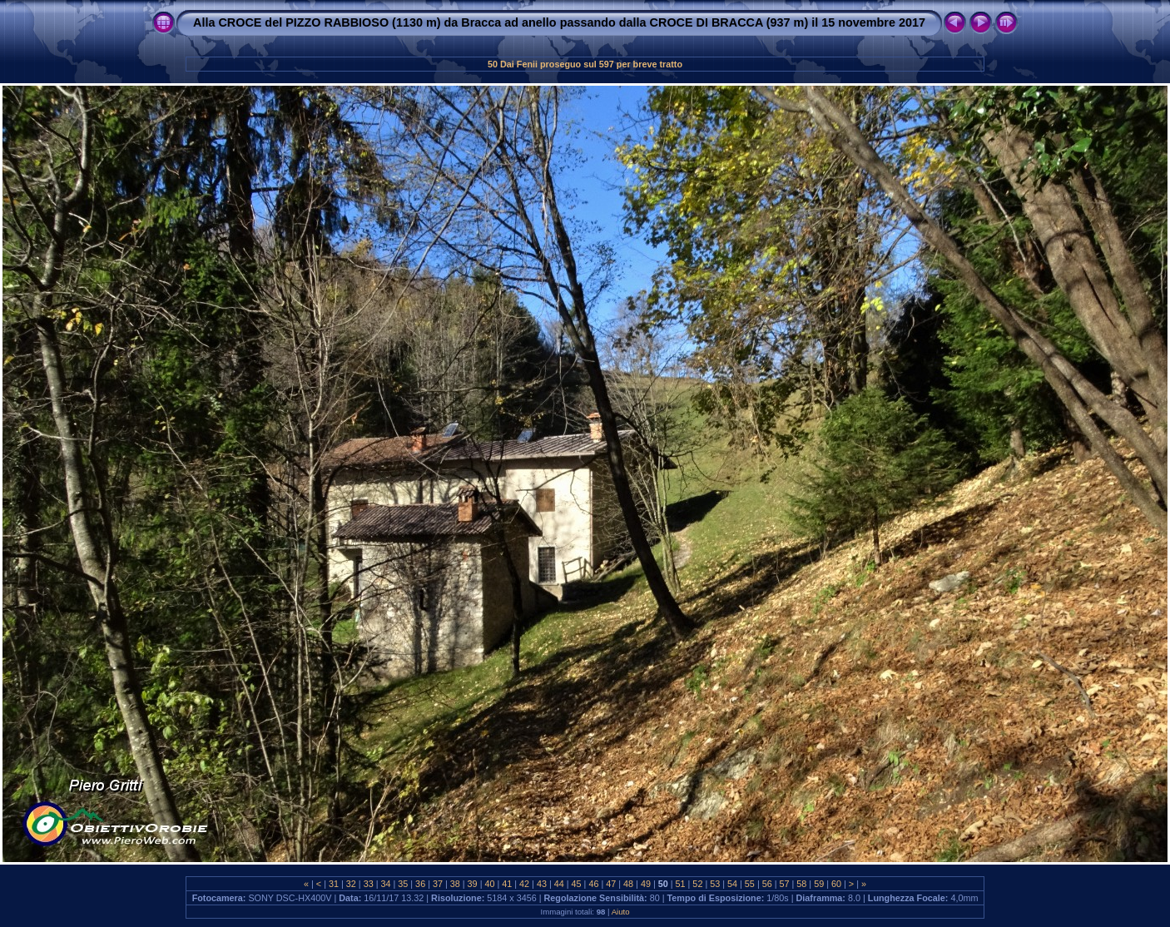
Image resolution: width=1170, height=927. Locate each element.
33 (368, 884)
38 (455, 884)
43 (541, 884)
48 (628, 884)
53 (714, 884)
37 (437, 884)
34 (385, 884)
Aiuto (621, 911)
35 (402, 884)
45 (576, 884)
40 (489, 884)
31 (333, 884)
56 (767, 884)
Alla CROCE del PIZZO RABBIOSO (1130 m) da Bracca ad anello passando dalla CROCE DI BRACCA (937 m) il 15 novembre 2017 (559, 22)
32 (351, 884)
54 (732, 884)
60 (836, 884)
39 (472, 884)
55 (749, 884)
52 (697, 884)
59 (818, 884)
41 (506, 884)
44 (559, 884)
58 (801, 884)
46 (593, 884)
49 (645, 884)
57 (784, 884)
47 (610, 884)
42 (524, 884)
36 (420, 884)
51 (680, 884)
